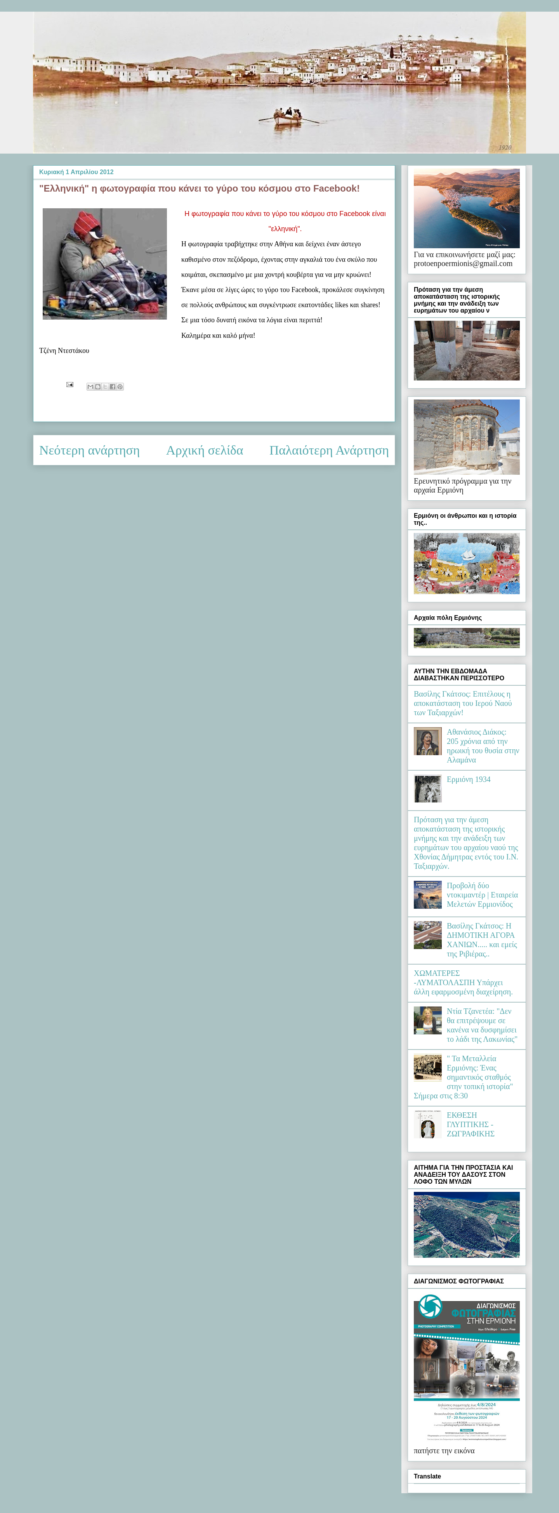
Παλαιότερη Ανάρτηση (329, 450)
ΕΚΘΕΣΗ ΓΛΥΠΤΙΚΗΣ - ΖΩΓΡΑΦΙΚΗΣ (471, 1124)
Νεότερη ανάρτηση (89, 450)
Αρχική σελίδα (204, 450)
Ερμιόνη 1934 (469, 779)
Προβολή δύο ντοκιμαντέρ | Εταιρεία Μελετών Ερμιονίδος (482, 894)
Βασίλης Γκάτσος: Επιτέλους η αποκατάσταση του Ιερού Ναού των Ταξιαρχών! (463, 703)
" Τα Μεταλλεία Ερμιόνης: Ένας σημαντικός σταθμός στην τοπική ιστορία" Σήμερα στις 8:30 (463, 1077)
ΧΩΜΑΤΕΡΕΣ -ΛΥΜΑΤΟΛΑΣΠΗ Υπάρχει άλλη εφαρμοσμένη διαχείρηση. (463, 982)
